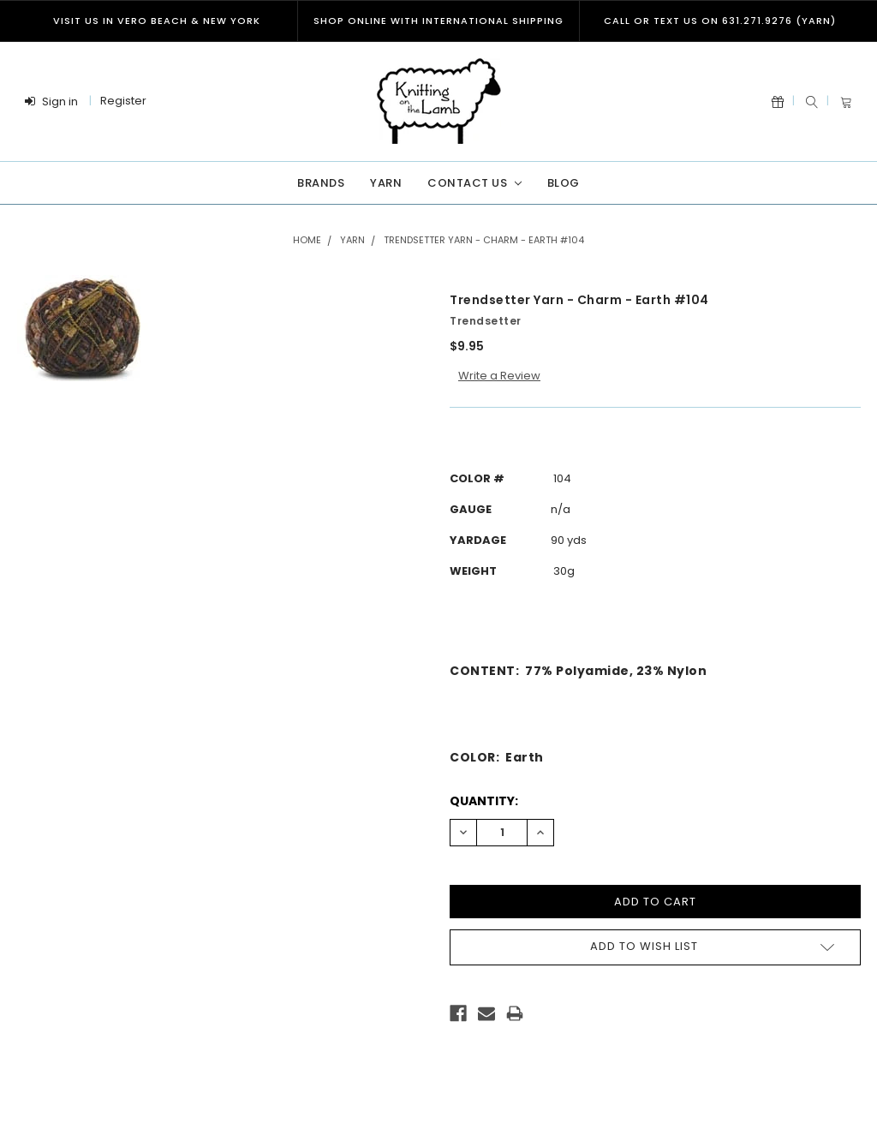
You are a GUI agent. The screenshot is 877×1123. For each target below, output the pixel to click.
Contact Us (474, 183)
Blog (563, 183)
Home (307, 240)
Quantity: (484, 800)
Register (123, 101)
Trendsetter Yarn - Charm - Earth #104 (484, 240)
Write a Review (499, 375)
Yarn (386, 183)
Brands (320, 183)
